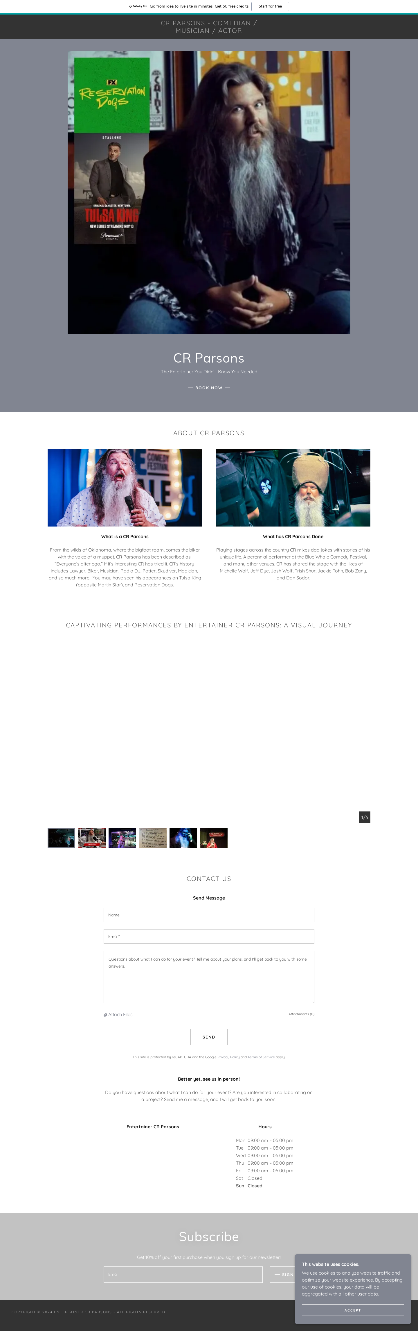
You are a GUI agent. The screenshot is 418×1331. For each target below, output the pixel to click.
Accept (353, 1310)
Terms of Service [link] (261, 1057)
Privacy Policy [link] (228, 1057)
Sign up (292, 1274)
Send (209, 1037)
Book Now (209, 387)
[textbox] (209, 915)
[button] (106, 1014)
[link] (209, 31)
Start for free (270, 6)
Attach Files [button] (120, 1014)
